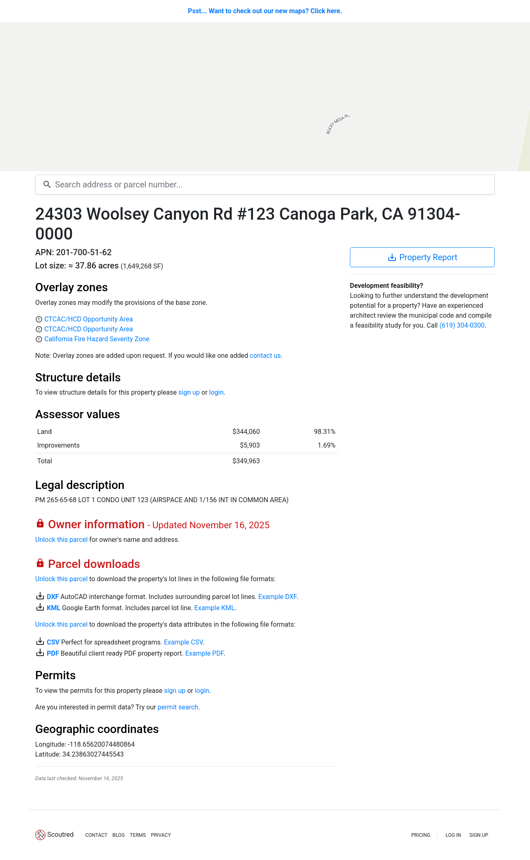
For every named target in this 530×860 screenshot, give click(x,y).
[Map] (265, 96)
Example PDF (204, 653)
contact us (265, 355)
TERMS (138, 835)
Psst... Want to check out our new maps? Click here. (265, 11)
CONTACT (96, 835)
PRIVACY (161, 835)
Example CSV (183, 642)
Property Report (422, 257)
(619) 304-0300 (461, 325)
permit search (178, 707)
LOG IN (453, 835)
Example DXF (277, 597)
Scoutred (60, 834)
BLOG (118, 835)
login (216, 392)
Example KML (214, 608)
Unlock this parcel (61, 540)
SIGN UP (479, 835)
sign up (189, 392)
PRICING (420, 835)
